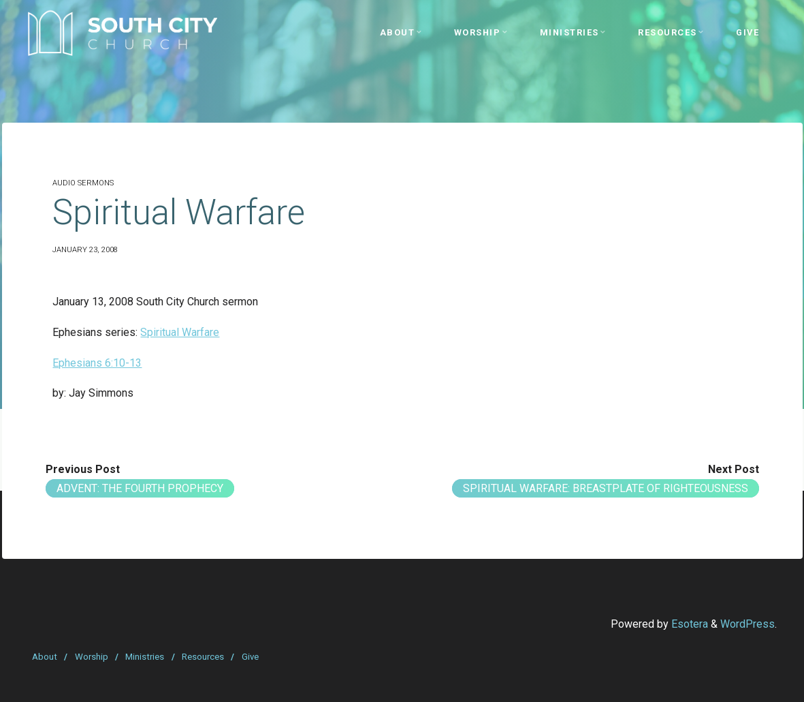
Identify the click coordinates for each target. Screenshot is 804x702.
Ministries (144, 657)
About (44, 657)
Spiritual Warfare (179, 332)
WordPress (747, 623)
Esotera (688, 623)
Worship (91, 657)
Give (250, 657)
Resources (203, 657)
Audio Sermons (83, 183)
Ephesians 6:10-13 (97, 362)
